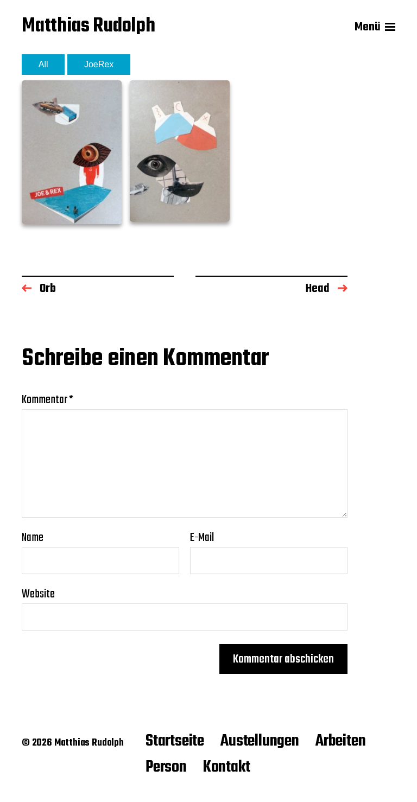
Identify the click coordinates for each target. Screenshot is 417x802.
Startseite (175, 741)
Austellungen (259, 741)
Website (38, 593)
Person (166, 767)
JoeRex (98, 64)
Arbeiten (340, 741)
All (43, 64)
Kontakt (226, 767)
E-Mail (202, 537)
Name (32, 537)
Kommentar (47, 399)
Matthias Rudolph (88, 27)
